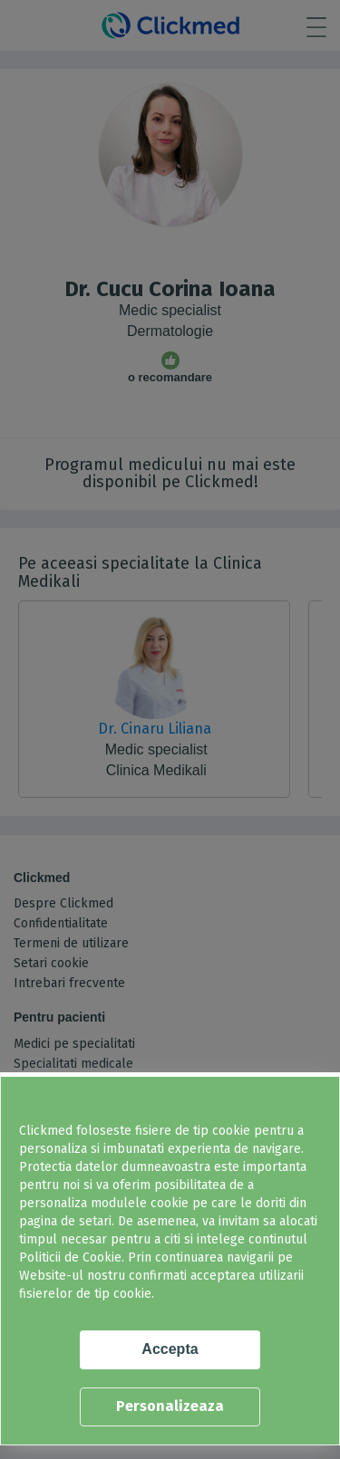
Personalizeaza (170, 1406)
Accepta (169, 1349)
